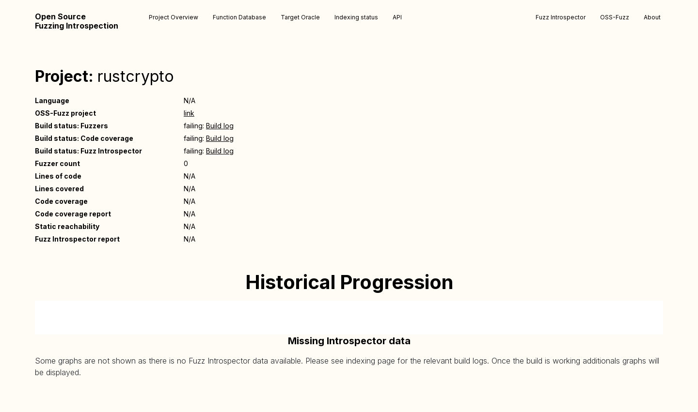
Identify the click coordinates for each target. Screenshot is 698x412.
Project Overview (173, 17)
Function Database (239, 17)
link (189, 113)
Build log (220, 126)
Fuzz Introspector (561, 17)
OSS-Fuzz (614, 17)
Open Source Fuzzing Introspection (76, 21)
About (652, 17)
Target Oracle (300, 17)
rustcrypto (135, 76)
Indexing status (356, 17)
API (397, 17)
